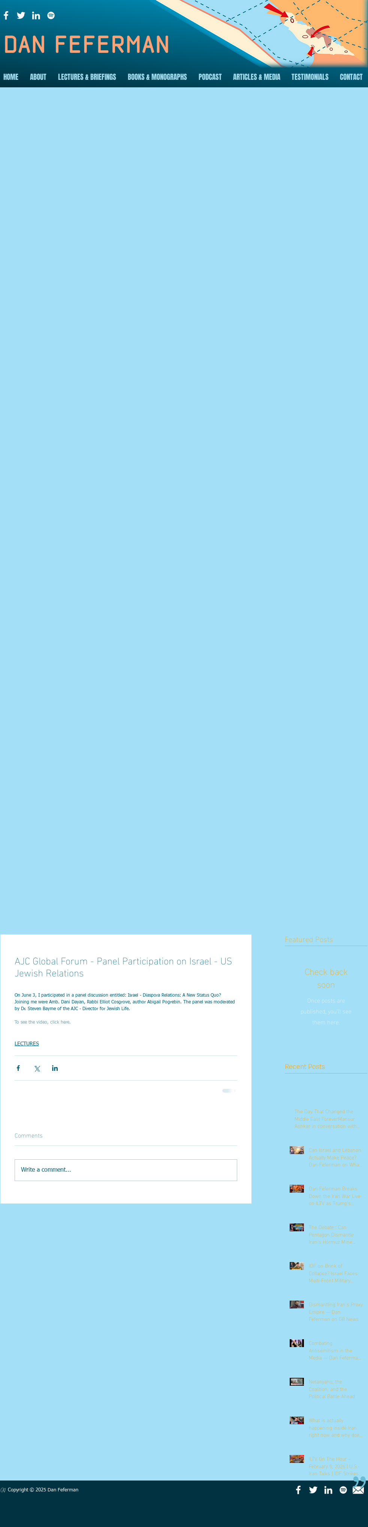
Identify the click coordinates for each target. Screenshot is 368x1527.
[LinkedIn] (36, 15)
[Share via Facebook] (18, 1068)
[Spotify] (51, 15)
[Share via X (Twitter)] (36, 1068)
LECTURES (27, 1043)
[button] (38, 77)
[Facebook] (6, 15)
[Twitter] (21, 15)
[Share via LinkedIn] (54, 1068)
